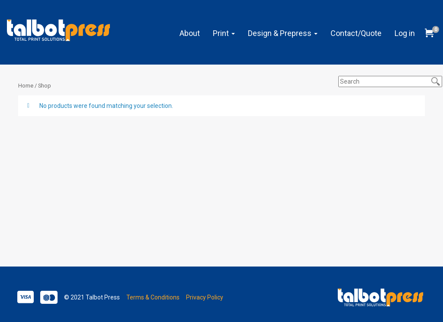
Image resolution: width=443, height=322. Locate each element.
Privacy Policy (204, 297)
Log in (405, 33)
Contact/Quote (356, 33)
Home (25, 85)
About (190, 33)
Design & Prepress (283, 33)
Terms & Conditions (153, 297)
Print (224, 33)
